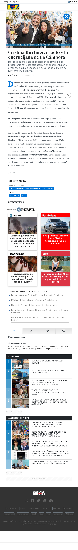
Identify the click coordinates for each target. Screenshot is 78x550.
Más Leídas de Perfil (18, 418)
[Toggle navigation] (4, 6)
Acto (24, 196)
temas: (12, 192)
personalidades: (16, 185)
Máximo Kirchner (33, 188)
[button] (68, 95)
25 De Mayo (14, 196)
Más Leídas (13, 356)
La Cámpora (48, 188)
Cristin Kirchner (16, 188)
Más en (21, 209)
